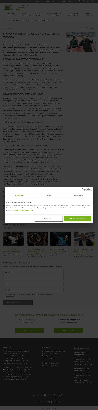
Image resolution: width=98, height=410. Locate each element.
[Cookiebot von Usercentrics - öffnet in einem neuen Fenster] (83, 189)
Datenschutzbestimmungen (22, 210)
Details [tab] (49, 195)
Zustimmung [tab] (19, 195)
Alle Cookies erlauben (77, 218)
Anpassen (49, 218)
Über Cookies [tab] (78, 195)
